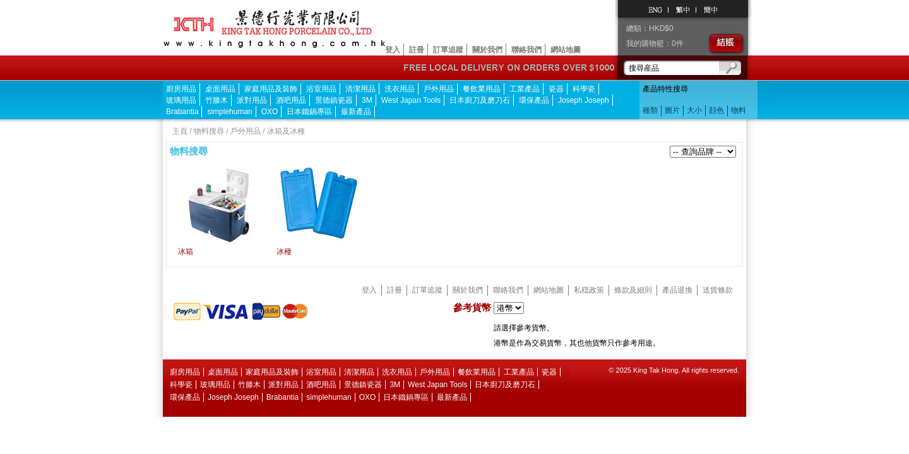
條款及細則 (633, 290)
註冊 (416, 49)
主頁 (179, 131)
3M (367, 100)
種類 (650, 110)
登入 (392, 49)
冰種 (284, 251)
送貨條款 (718, 290)
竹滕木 (216, 100)
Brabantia (182, 111)
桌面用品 (220, 88)
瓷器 (556, 88)
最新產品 (356, 111)
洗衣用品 (399, 88)
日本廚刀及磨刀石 (479, 100)
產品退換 (677, 290)
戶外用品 (439, 88)
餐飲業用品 (482, 88)
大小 (694, 110)
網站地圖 (565, 49)
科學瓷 (584, 88)
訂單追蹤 (448, 49)
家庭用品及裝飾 (270, 88)
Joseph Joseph (583, 100)
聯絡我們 (526, 49)
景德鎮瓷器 (334, 100)
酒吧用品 (291, 100)
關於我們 (487, 49)
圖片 (672, 110)
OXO (269, 111)
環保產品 (534, 100)
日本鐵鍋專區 (309, 111)
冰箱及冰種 (286, 131)
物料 (738, 110)
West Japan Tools (411, 100)
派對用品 (252, 100)
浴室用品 (321, 88)
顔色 (716, 110)
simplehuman (229, 111)
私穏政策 (589, 290)
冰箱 (185, 251)
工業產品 (524, 88)
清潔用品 (360, 88)
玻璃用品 (181, 100)
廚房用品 (181, 88)
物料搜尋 (209, 131)
